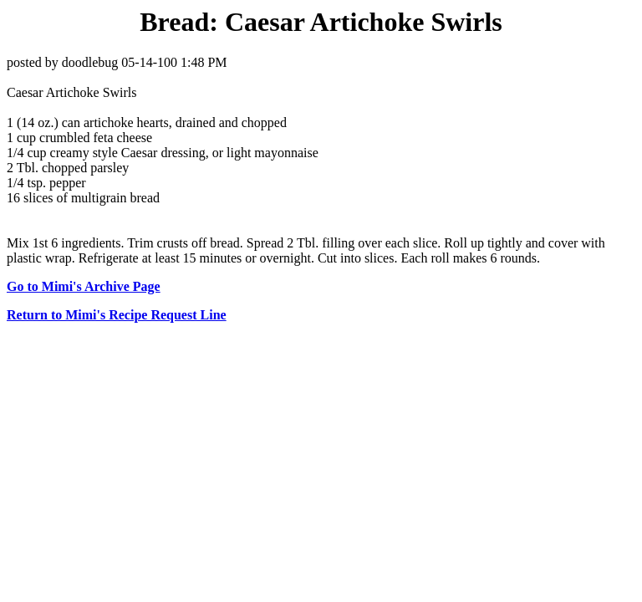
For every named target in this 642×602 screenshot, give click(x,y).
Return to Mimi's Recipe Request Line (117, 315)
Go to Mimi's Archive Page (83, 286)
